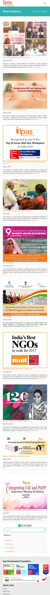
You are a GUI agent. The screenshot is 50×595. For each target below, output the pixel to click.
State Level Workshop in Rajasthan (14, 110)
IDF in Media (9, 544)
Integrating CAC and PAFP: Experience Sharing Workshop (22, 510)
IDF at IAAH (7, 316)
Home (34, 11)
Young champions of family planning (15, 421)
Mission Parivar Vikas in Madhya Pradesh (16, 456)
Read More (37, 67)
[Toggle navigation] (44, 3)
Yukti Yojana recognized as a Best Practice (17, 211)
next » (29, 525)
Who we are (6, 591)
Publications (8, 540)
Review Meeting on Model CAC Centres (16, 57)
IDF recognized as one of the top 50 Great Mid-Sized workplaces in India (24, 163)
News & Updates (10, 547)
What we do (6, 594)
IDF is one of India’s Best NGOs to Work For (17, 369)
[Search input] (24, 530)
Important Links (9, 551)
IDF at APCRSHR (8, 263)
